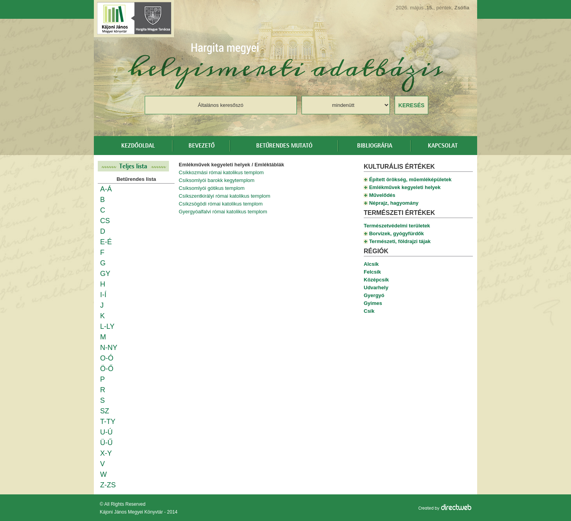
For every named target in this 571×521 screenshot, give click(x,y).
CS (105, 221)
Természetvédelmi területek (397, 226)
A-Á (106, 189)
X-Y (106, 453)
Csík (369, 311)
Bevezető (202, 146)
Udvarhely (376, 287)
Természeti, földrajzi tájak (400, 241)
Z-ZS (108, 485)
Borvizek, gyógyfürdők (396, 233)
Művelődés (382, 195)
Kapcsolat (443, 146)
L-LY (107, 326)
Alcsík (371, 264)
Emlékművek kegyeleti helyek (405, 187)
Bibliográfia (374, 146)
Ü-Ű (106, 443)
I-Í (103, 295)
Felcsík (372, 272)
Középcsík (376, 280)
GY (105, 274)
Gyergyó (374, 295)
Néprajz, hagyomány (393, 203)
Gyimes (373, 303)
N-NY (108, 348)
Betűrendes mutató (284, 146)
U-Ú (106, 432)
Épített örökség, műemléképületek (410, 179)
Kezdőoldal (138, 146)
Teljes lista (133, 166)
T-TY (107, 421)
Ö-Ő (106, 369)
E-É (106, 242)
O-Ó (106, 358)
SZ (104, 411)
